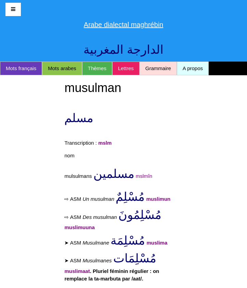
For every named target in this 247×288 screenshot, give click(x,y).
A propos (193, 68)
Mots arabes (62, 68)
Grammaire (158, 68)
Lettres (126, 68)
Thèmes (97, 68)
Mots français (21, 68)
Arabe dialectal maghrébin (123, 24)
